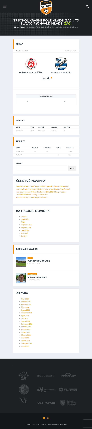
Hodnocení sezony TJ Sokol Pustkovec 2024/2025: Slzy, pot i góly (40, 192)
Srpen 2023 (25, 321)
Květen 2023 (25, 329)
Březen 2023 (26, 335)
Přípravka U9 (26, 227)
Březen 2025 (26, 304)
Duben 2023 (25, 332)
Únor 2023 (25, 338)
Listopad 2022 (26, 343)
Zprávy (24, 236)
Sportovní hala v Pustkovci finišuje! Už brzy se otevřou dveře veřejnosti (43, 189)
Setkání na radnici (37, 277)
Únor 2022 (25, 346)
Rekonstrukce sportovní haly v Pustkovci (31, 197)
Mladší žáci (25, 219)
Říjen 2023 (25, 315)
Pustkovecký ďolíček (39, 261)
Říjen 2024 (25, 307)
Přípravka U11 (26, 225)
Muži (22, 222)
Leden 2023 (25, 340)
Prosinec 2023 (26, 313)
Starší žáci (25, 230)
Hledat (19, 163)
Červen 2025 (26, 302)
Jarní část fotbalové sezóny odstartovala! (32, 195)
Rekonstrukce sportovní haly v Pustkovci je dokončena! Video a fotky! (42, 186)
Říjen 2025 (25, 299)
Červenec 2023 (26, 324)
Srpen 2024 (25, 310)
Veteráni (24, 233)
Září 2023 (24, 318)
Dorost (23, 216)
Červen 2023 (26, 327)
